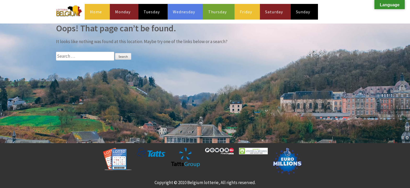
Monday (122, 11)
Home (96, 11)
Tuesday (152, 11)
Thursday (217, 11)
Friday (246, 11)
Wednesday (184, 11)
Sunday (303, 11)
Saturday (274, 11)
